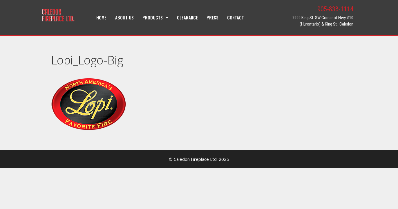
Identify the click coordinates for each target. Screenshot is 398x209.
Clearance (187, 17)
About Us (124, 17)
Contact (235, 17)
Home (101, 17)
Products (155, 17)
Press (212, 17)
